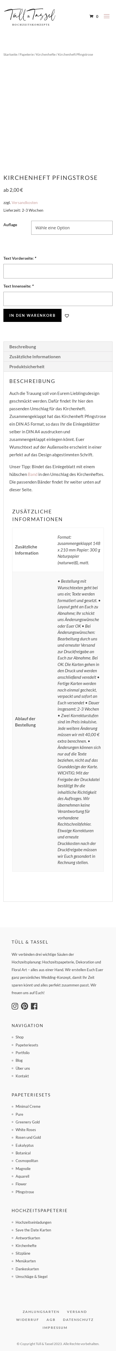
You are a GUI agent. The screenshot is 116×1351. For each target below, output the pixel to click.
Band (32, 474)
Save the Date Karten (33, 1230)
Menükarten (26, 1261)
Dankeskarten (27, 1269)
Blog (19, 1060)
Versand (77, 1312)
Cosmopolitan (27, 1160)
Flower (21, 1184)
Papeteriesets (27, 1045)
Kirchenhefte (46, 54)
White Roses (26, 1129)
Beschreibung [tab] (22, 346)
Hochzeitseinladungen (33, 1222)
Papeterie (27, 54)
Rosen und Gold (28, 1137)
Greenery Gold (28, 1122)
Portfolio (22, 1052)
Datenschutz (78, 1319)
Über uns (23, 1068)
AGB (51, 1319)
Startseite (10, 54)
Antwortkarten (28, 1238)
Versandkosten (25, 202)
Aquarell (22, 1176)
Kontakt (22, 1076)
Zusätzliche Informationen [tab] (35, 356)
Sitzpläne (23, 1253)
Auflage (10, 224)
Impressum (55, 1327)
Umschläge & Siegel (31, 1276)
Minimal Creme (28, 1106)
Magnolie (23, 1168)
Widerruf (27, 1319)
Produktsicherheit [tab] (27, 366)
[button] (66, 315)
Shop (20, 1037)
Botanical (23, 1153)
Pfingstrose (25, 1192)
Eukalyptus (25, 1145)
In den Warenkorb (32, 315)
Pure (19, 1114)
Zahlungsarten (41, 1312)
